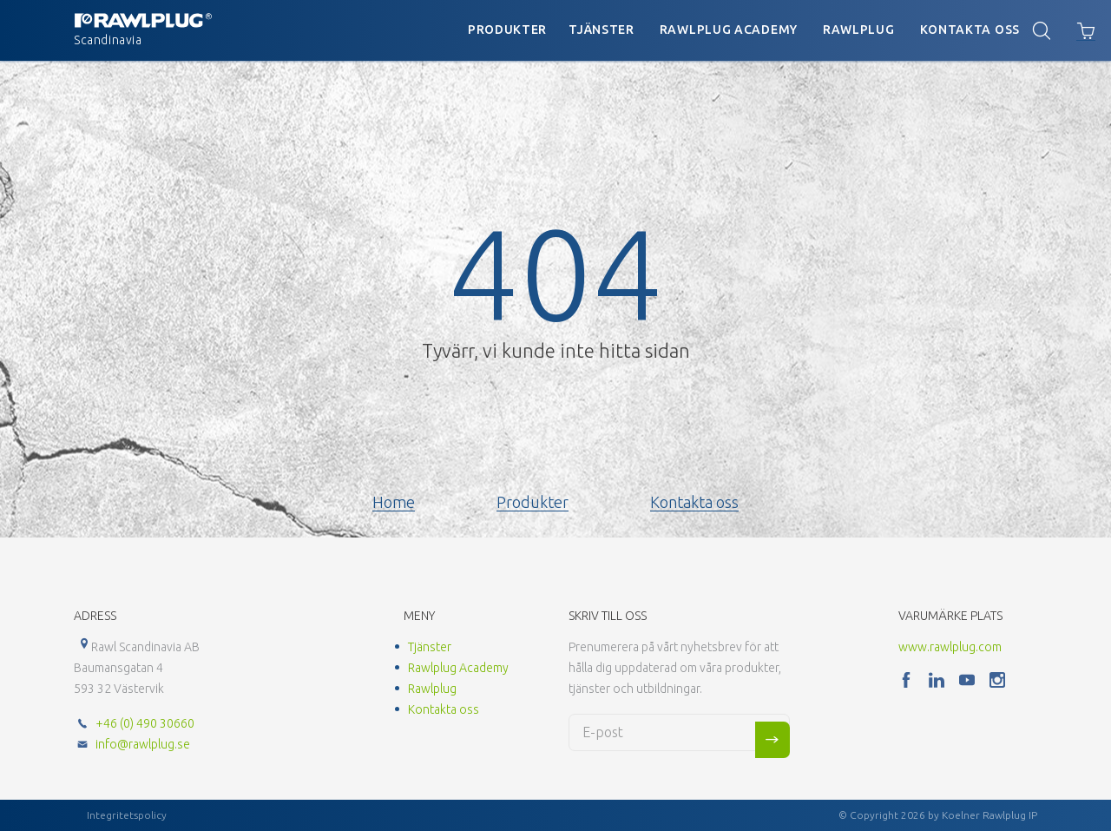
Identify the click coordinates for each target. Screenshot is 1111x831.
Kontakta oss (970, 29)
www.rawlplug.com (950, 647)
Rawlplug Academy (729, 29)
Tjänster (601, 29)
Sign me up (772, 740)
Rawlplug (859, 29)
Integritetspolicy (127, 815)
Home (393, 502)
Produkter (507, 29)
